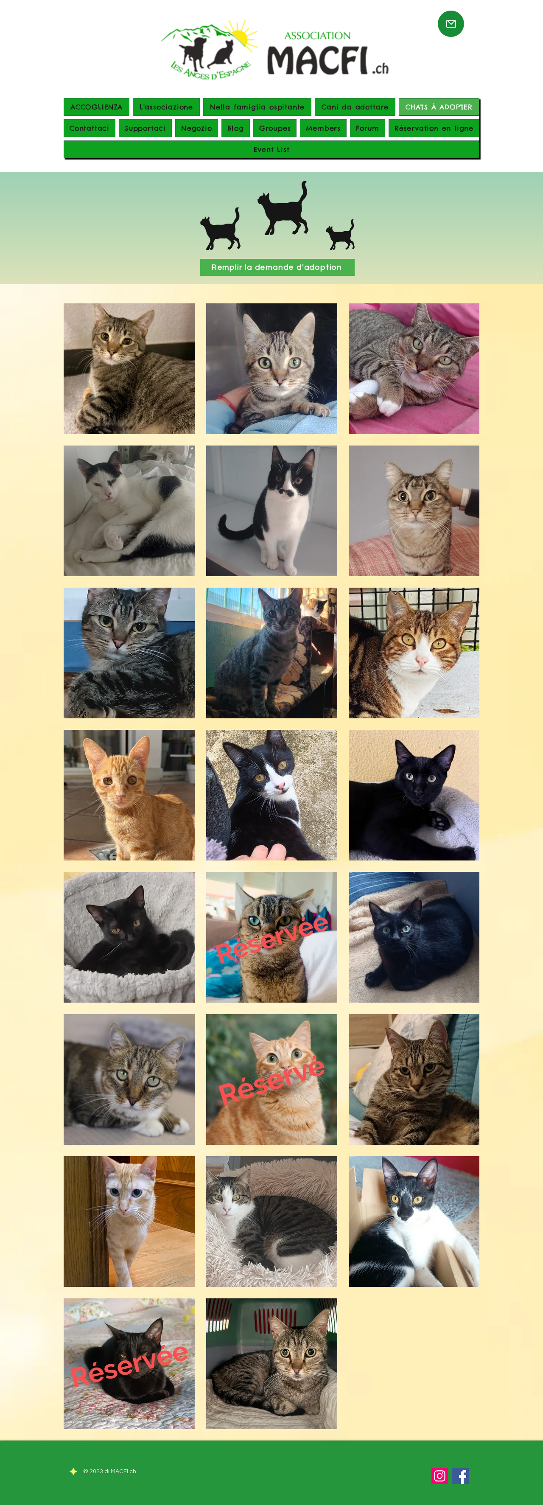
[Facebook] (460, 1476)
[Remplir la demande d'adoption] (277, 267)
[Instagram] (439, 1476)
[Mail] (451, 24)
